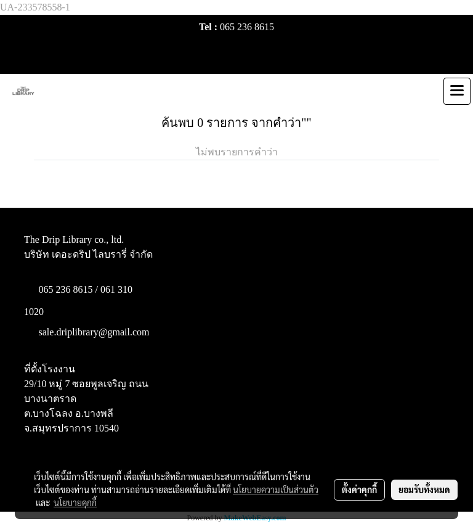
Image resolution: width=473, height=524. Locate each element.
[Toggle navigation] (457, 91)
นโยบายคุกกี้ (75, 502)
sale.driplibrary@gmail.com (94, 332)
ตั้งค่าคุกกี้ (359, 489)
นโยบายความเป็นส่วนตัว (275, 489)
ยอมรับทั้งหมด (424, 489)
